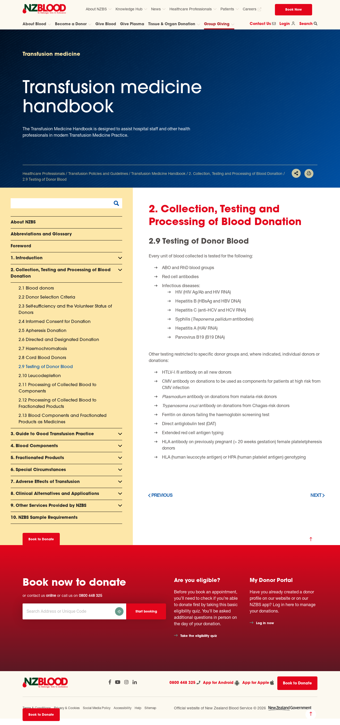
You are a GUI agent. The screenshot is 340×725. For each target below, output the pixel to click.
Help (138, 708)
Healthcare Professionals (190, 9)
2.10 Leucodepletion (40, 376)
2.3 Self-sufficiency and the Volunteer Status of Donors (65, 309)
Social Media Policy (96, 708)
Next (316, 495)
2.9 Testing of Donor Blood (46, 367)
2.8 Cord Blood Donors (42, 358)
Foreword (21, 246)
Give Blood (105, 24)
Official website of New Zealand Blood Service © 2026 (220, 708)
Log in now (265, 623)
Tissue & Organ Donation (171, 24)
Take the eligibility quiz (198, 636)
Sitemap (150, 708)
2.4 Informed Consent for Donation (55, 322)
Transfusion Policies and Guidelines (98, 173)
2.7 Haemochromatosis (43, 349)
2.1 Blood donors (36, 288)
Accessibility (122, 708)
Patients (227, 9)
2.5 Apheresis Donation (42, 331)
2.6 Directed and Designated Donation (59, 340)
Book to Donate (41, 715)
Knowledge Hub (129, 9)
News (156, 9)
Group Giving (217, 24)
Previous (161, 495)
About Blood (34, 24)
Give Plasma (132, 24)
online (51, 595)
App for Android (221, 683)
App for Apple (258, 682)
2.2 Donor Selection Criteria (47, 297)
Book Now (293, 9)
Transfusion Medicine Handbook (158, 173)
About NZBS (96, 9)
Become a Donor (71, 24)
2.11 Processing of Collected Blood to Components (57, 388)
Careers (249, 9)
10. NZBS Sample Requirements (44, 518)
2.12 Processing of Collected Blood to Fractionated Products (57, 403)
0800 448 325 (90, 595)
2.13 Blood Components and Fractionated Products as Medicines (63, 419)
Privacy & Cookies (67, 708)
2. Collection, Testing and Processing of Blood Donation (235, 173)
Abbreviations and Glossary (41, 234)
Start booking (146, 611)
